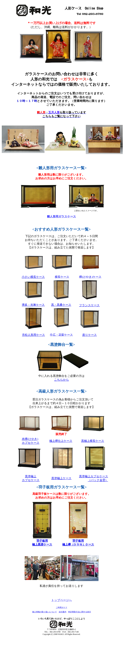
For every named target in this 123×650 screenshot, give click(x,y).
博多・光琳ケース (33, 304)
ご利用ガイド (61, 607)
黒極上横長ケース (92, 440)
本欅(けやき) (30, 438)
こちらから (61, 379)
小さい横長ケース (33, 276)
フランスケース (89, 305)
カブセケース (30, 442)
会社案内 (62, 612)
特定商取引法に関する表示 (79, 612)
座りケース (89, 334)
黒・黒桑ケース (61, 304)
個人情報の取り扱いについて (44, 612)
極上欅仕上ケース (60, 440)
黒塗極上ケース (61, 478)
